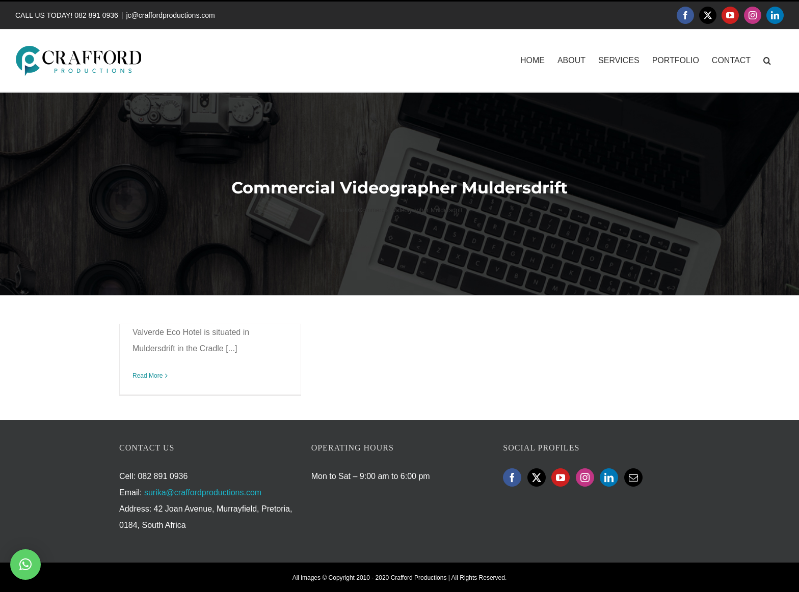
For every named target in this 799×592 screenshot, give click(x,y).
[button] (767, 61)
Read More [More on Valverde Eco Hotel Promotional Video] (147, 375)
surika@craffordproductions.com (202, 492)
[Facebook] (512, 477)
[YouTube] (560, 477)
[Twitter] (536, 477)
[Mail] (633, 477)
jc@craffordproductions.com (170, 15)
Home (344, 210)
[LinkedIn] (609, 477)
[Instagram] (585, 477)
